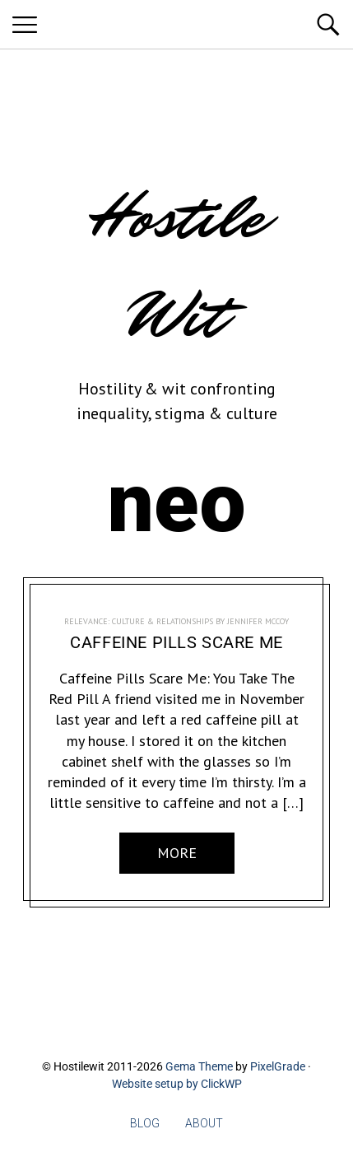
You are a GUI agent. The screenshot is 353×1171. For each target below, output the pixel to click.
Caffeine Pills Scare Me (176, 642)
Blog (145, 1123)
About (204, 1123)
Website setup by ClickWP (177, 1083)
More (177, 852)
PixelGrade (277, 1066)
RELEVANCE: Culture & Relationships (138, 621)
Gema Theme (199, 1066)
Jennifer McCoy (258, 621)
